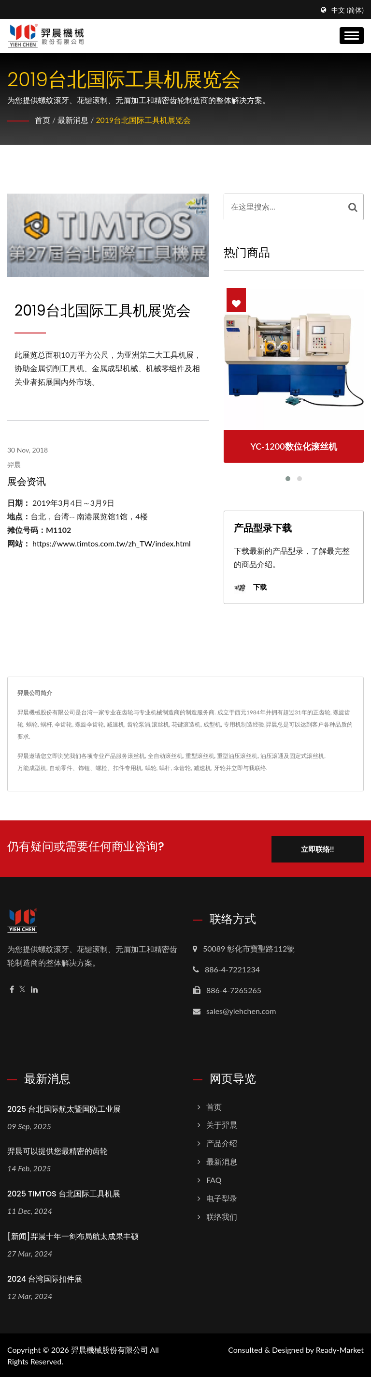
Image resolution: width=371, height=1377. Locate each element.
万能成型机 (31, 768)
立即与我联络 (248, 768)
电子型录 (221, 1197)
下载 (250, 588)
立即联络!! (316, 848)
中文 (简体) (347, 10)
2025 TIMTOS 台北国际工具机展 (63, 1193)
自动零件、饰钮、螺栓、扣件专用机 (95, 768)
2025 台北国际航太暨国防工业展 (64, 1108)
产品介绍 (221, 1142)
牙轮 (220, 768)
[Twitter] (22, 988)
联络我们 (221, 1215)
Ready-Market (340, 1348)
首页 (42, 119)
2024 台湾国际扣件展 (44, 1278)
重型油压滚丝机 (237, 755)
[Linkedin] (34, 988)
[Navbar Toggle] (352, 35)
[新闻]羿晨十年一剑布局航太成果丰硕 (73, 1235)
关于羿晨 (221, 1124)
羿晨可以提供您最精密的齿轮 (57, 1150)
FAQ (213, 1178)
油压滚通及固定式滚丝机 (292, 755)
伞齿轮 (182, 768)
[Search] (283, 207)
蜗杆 (165, 768)
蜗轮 (151, 768)
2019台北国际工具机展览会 (143, 119)
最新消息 (72, 119)
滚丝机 (136, 755)
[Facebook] (12, 988)
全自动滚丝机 (165, 755)
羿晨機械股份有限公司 (109, 1348)
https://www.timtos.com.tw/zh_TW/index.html (111, 543)
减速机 (202, 768)
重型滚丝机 (200, 755)
